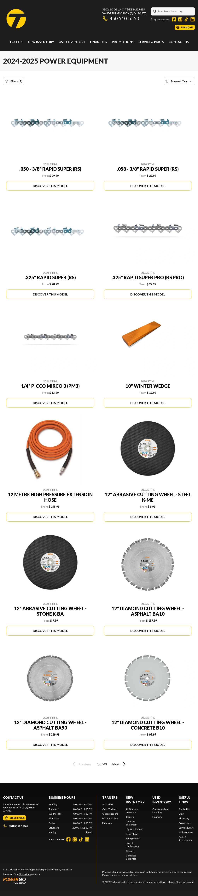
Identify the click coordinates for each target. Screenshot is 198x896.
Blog (181, 813)
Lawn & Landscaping (132, 845)
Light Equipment (134, 829)
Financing (98, 42)
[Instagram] (180, 19)
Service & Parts (151, 42)
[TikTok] (186, 19)
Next (119, 764)
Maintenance (186, 832)
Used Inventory (72, 42)
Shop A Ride (25, 874)
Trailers (16, 42)
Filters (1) (13, 81)
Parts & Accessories (185, 839)
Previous (81, 764)
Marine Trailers (110, 818)
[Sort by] (179, 81)
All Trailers (107, 804)
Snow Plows (132, 833)
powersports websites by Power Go (54, 869)
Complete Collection (131, 857)
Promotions (123, 42)
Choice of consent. (185, 881)
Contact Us (179, 42)
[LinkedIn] (192, 19)
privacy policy (149, 881)
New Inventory (41, 42)
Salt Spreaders (133, 838)
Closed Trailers (110, 813)
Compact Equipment (131, 823)
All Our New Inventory (132, 811)
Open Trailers (109, 809)
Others (129, 850)
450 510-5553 (120, 18)
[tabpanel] (70, 818)
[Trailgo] (16, 19)
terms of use (167, 881)
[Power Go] (37, 880)
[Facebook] (174, 19)
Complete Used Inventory (160, 811)
